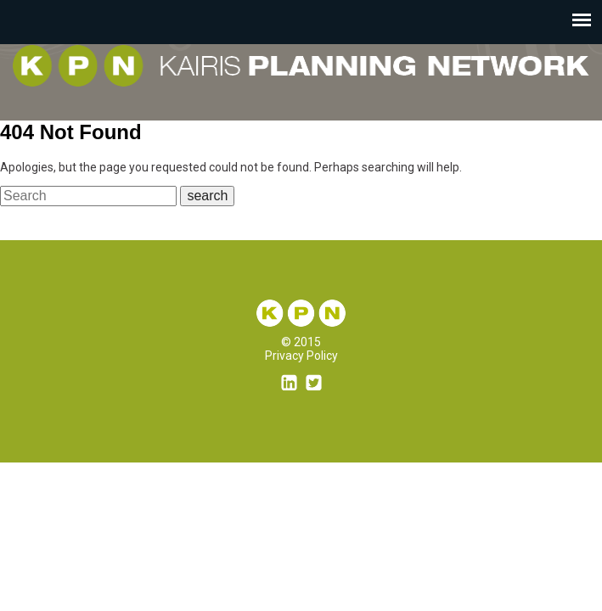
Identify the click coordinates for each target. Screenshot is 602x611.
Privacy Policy (301, 355)
